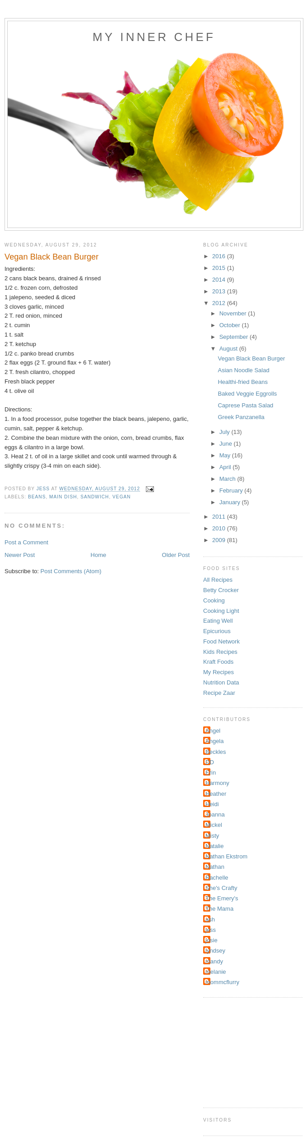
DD (209, 762)
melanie (215, 971)
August (229, 348)
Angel (212, 730)
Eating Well (218, 620)
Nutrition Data (221, 682)
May (225, 455)
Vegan (121, 496)
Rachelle (216, 877)
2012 (219, 303)
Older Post (176, 555)
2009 (219, 540)
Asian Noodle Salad (243, 370)
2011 (219, 516)
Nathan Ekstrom (226, 856)
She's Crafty (221, 888)
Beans (37, 496)
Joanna (215, 814)
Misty (212, 835)
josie (211, 940)
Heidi (212, 804)
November (233, 313)
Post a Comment (26, 542)
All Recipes (218, 579)
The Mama (219, 908)
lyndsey (215, 950)
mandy (214, 961)
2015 (219, 268)
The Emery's (221, 898)
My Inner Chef (154, 37)
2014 (219, 279)
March (228, 478)
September (234, 336)
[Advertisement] (248, 1051)
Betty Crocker (221, 590)
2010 (219, 528)
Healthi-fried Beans (243, 382)
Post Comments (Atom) (71, 571)
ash (210, 919)
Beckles (215, 751)
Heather (215, 793)
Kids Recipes (220, 651)
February (232, 490)
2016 (219, 256)
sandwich (94, 496)
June (226, 443)
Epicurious (217, 631)
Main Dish (63, 496)
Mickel (213, 824)
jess (210, 929)
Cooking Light (221, 610)
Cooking (214, 600)
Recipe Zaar (219, 692)
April (226, 467)
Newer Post (20, 555)
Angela (214, 741)
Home (99, 555)
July (225, 432)
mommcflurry (222, 982)
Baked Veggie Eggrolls (247, 393)
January (230, 502)
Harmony (217, 783)
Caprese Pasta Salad (245, 405)
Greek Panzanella (241, 417)
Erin (210, 772)
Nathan (214, 866)
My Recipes (218, 672)
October (230, 325)
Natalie (214, 846)
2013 (219, 291)
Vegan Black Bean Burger (251, 358)
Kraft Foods (218, 661)
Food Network (221, 641)
